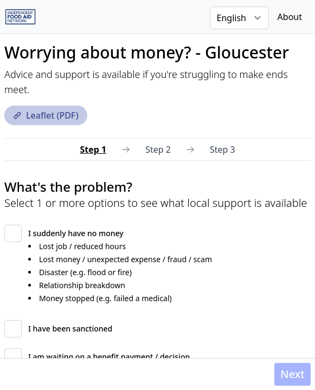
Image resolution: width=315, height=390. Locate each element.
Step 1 (93, 149)
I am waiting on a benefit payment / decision (109, 357)
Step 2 (158, 149)
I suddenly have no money (76, 233)
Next (292, 374)
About (290, 17)
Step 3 (222, 149)
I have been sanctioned (70, 328)
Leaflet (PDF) (46, 115)
